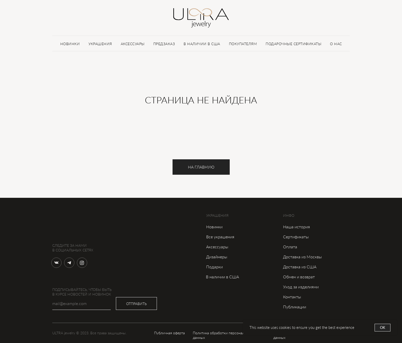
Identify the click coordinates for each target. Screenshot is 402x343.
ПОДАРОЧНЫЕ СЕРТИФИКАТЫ (293, 44)
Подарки (214, 266)
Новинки (214, 226)
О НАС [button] (336, 44)
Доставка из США (299, 266)
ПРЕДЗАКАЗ (164, 44)
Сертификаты (296, 236)
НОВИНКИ (70, 44)
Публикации (294, 306)
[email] (81, 303)
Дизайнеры (216, 256)
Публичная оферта (169, 333)
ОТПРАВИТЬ (136, 303)
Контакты (292, 296)
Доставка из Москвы (302, 256)
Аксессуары (217, 246)
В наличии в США (222, 276)
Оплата (290, 246)
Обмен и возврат (299, 276)
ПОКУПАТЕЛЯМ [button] (243, 44)
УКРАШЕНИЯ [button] (100, 44)
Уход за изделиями (301, 286)
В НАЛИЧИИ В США (202, 44)
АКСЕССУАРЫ (133, 44)
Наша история (296, 226)
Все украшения (220, 236)
